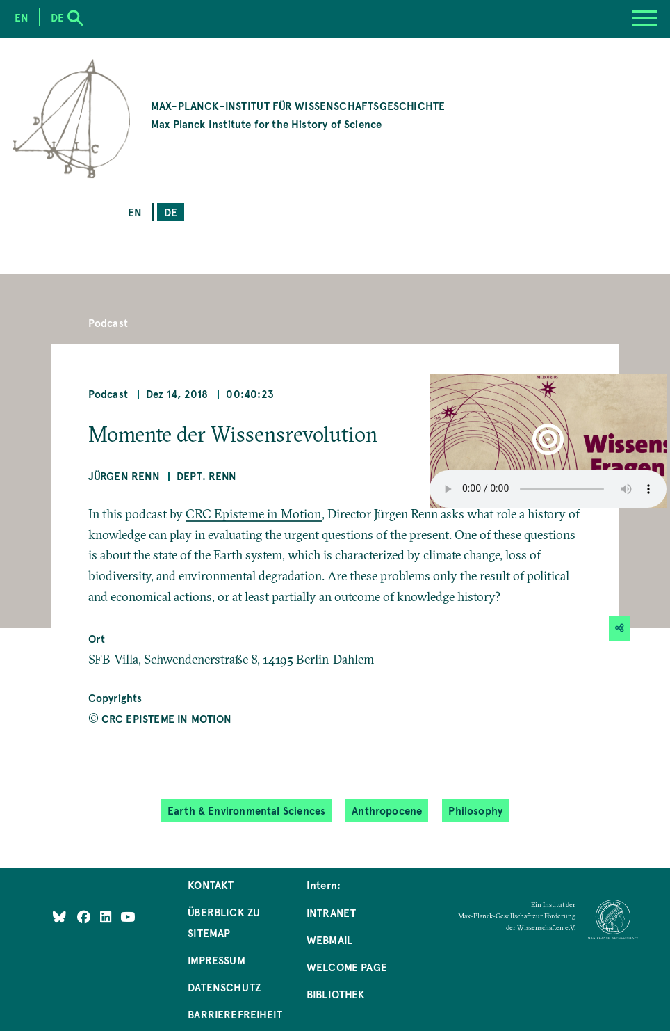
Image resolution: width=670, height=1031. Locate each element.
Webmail (329, 939)
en (135, 212)
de (170, 212)
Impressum (216, 959)
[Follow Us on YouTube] (127, 916)
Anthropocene (387, 810)
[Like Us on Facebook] (85, 916)
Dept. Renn (207, 475)
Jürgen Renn (124, 475)
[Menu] (644, 19)
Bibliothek (336, 993)
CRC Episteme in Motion (254, 514)
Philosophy (475, 810)
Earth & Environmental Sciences (246, 810)
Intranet (331, 912)
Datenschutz (224, 987)
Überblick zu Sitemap (224, 922)
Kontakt (211, 884)
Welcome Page (347, 966)
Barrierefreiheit (235, 1014)
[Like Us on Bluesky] (59, 916)
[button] (548, 441)
